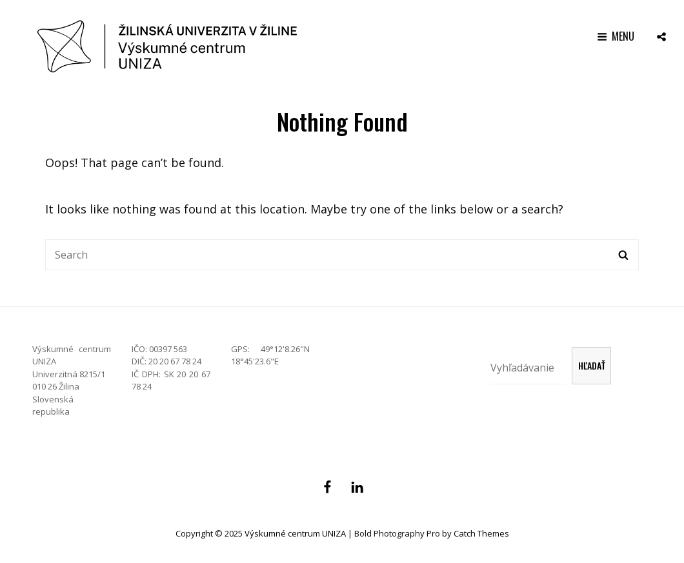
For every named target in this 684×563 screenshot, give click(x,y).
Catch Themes (481, 533)
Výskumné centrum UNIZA (295, 533)
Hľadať (591, 365)
